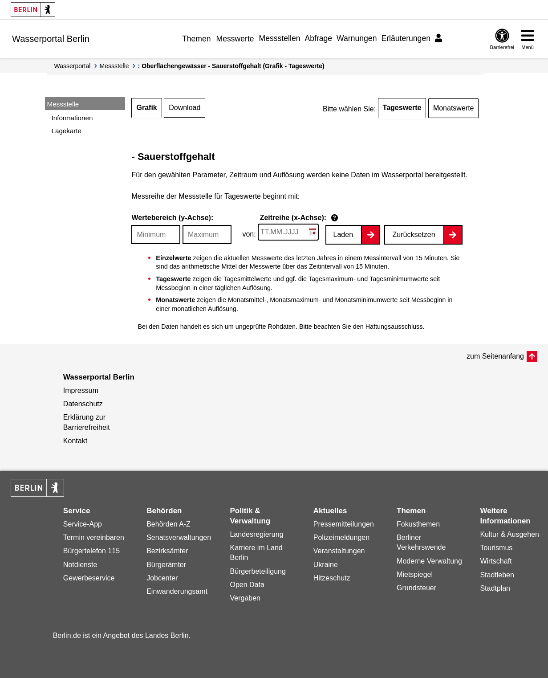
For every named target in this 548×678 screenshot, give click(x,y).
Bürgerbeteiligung (257, 571)
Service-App (82, 524)
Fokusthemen (418, 524)
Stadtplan (495, 588)
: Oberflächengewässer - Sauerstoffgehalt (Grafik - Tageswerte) (231, 65)
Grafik (146, 107)
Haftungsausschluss (394, 326)
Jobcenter (162, 578)
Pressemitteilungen (343, 524)
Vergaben (245, 598)
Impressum (80, 390)
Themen (196, 38)
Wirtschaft (495, 561)
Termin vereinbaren (93, 537)
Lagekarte (67, 131)
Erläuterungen (405, 38)
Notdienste (80, 564)
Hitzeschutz (331, 578)
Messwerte (235, 38)
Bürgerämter (166, 564)
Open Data (247, 584)
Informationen (72, 118)
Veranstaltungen (339, 551)
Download (184, 107)
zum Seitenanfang (495, 356)
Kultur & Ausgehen (509, 534)
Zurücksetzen (413, 234)
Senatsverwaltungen (178, 537)
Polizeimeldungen (341, 537)
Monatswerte (453, 108)
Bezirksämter (167, 551)
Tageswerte (402, 107)
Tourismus (496, 547)
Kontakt (75, 441)
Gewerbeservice (89, 578)
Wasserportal (72, 65)
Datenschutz (83, 404)
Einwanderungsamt (176, 591)
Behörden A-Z (168, 524)
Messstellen (279, 38)
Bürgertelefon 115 (91, 551)
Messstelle (114, 65)
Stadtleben (497, 575)
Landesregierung (256, 534)
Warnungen (357, 38)
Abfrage (318, 38)
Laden (343, 234)
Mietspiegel (415, 574)
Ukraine (325, 564)
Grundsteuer (416, 588)
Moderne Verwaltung (429, 561)
